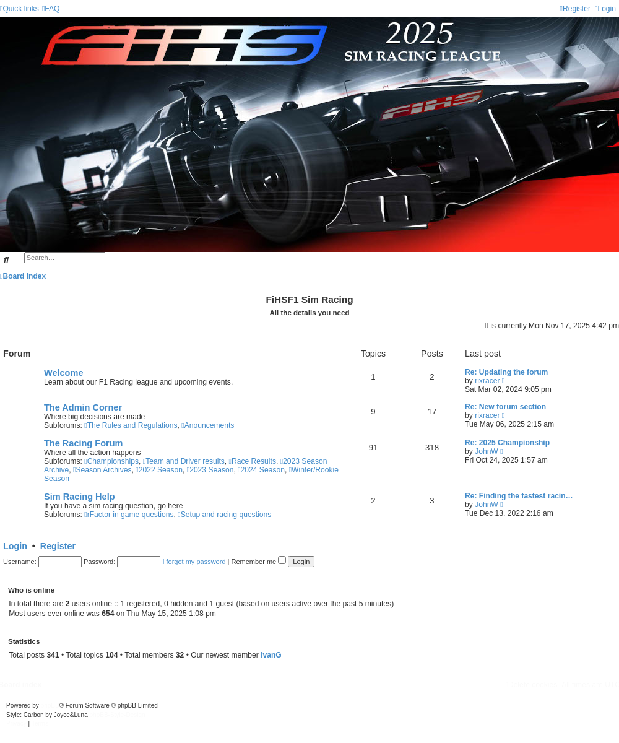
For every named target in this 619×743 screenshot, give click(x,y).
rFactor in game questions (128, 514)
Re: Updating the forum (506, 372)
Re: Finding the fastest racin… (519, 496)
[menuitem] (51, 8)
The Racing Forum (83, 443)
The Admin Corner (83, 407)
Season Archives (102, 470)
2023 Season (210, 470)
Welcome (63, 373)
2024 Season (261, 470)
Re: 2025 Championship (507, 442)
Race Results (252, 461)
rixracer (487, 380)
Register (58, 546)
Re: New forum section (505, 406)
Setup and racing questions (224, 514)
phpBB (50, 705)
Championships (111, 461)
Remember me (258, 561)
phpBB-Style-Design (117, 714)
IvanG (271, 655)
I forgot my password (193, 561)
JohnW (486, 451)
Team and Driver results (184, 461)
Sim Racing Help (79, 497)
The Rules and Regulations (130, 425)
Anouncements (207, 425)
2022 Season (159, 470)
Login (15, 546)
